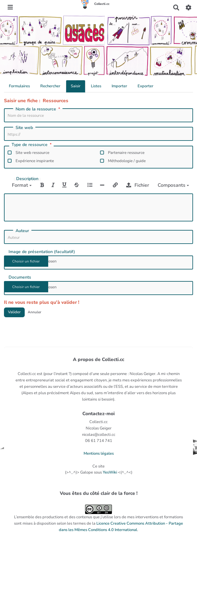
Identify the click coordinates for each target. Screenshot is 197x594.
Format (22, 185)
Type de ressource (32, 145)
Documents (20, 277)
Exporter (145, 86)
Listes (96, 86)
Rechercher (50, 86)
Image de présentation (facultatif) (42, 252)
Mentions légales (99, 453)
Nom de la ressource (38, 109)
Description (27, 179)
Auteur (22, 231)
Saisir (76, 86)
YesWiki (110, 472)
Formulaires (19, 86)
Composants (173, 185)
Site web (24, 128)
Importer (119, 86)
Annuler (34, 312)
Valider (14, 312)
